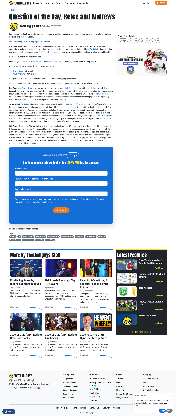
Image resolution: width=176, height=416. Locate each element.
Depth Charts (94, 393)
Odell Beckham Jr (67, 236)
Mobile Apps (148, 386)
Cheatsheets (68, 394)
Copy (123, 41)
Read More (35, 308)
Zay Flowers (79, 236)
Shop (145, 382)
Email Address (21, 169)
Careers (116, 408)
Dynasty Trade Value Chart (100, 384)
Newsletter (120, 390)
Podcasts (70, 3)
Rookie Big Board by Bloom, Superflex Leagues (25, 282)
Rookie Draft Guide (124, 394)
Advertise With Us (150, 379)
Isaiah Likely (50, 240)
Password (34, 179)
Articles (49, 3)
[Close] (172, 395)
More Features (141, 332)
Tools (59, 3)
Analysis (13, 236)
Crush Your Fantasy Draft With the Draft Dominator (150, 262)
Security (106, 408)
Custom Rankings (70, 390)
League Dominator (70, 386)
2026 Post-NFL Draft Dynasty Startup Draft (93, 336)
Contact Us (94, 408)
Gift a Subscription (151, 390)
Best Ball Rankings (97, 389)
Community (83, 3)
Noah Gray (101, 236)
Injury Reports (122, 398)
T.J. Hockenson (15, 240)
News (118, 382)
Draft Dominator (69, 382)
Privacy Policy (86, 199)
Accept (162, 411)
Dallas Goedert (91, 236)
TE (19, 236)
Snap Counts (94, 397)
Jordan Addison (28, 236)
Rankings (38, 3)
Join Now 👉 (61, 210)
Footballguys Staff (30, 26)
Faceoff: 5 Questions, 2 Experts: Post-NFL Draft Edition (94, 284)
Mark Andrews (51, 52)
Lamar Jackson (99, 94)
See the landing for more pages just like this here (30, 41)
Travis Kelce (95, 49)
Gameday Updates (147, 315)
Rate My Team (145, 287)
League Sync (68, 379)
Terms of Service (79, 408)
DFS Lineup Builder (97, 379)
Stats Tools (94, 400)
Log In (150, 3)
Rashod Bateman (53, 236)
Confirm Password (23, 189)
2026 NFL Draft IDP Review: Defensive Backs (26, 336)
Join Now (161, 3)
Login (72, 155)
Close (169, 411)
